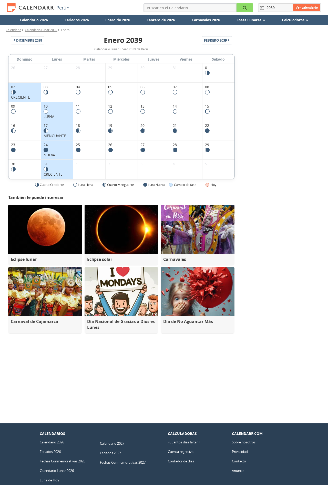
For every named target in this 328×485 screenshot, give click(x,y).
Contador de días (181, 461)
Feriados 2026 (77, 19)
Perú (62, 8)
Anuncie (238, 470)
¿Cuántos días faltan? (184, 442)
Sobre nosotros (243, 442)
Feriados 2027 (110, 453)
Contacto (239, 461)
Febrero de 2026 (161, 19)
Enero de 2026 (117, 19)
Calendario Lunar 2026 (57, 470)
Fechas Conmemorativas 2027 (123, 462)
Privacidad (240, 451)
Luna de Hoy (49, 480)
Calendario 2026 (34, 19)
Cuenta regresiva (180, 451)
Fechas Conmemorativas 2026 (62, 461)
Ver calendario (307, 7)
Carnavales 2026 (206, 19)
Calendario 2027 (112, 443)
